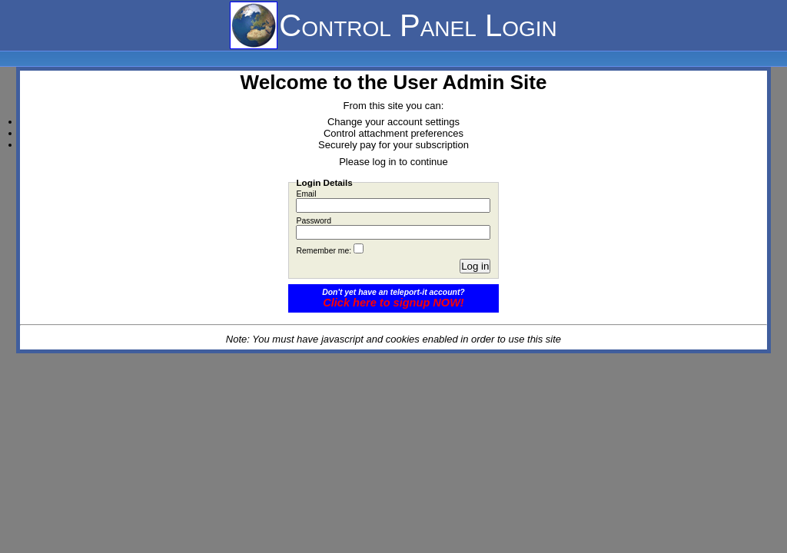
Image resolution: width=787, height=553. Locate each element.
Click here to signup (393, 302)
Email (306, 194)
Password (313, 221)
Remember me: (323, 251)
